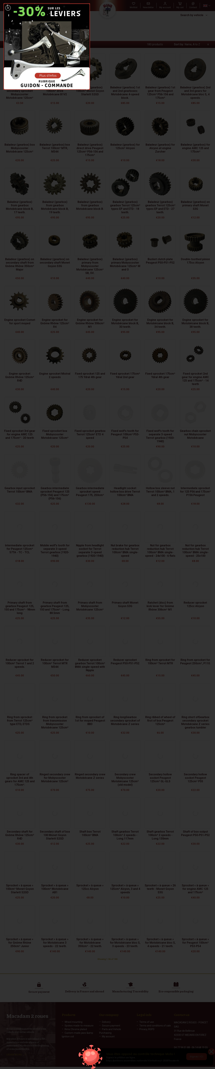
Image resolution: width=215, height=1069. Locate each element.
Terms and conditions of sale (155, 1025)
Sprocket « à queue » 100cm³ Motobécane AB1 (54, 889)
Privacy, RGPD (146, 1029)
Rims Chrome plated (76, 1029)
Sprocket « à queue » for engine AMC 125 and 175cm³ (195, 889)
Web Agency (146, 1066)
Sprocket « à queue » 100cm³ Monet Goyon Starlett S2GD (20, 889)
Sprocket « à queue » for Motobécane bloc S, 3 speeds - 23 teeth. (125, 943)
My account (108, 1036)
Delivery (106, 1022)
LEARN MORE (14, 1052)
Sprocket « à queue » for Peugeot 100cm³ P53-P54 (195, 943)
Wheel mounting (73, 1022)
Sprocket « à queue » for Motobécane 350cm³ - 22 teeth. (90, 943)
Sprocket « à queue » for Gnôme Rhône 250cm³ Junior (19, 943)
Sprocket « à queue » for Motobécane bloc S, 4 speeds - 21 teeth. (160, 943)
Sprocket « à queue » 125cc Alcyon (90, 887)
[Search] (33, 5)
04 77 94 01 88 (182, 1043)
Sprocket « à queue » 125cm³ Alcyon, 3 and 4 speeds (125, 889)
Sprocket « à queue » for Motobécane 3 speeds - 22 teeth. (54, 943)
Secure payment (111, 1025)
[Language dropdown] (207, 5)
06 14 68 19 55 (200, 1043)
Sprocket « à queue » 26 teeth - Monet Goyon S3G (160, 889)
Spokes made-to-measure (79, 1025)
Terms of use (146, 1022)
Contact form (181, 1051)
